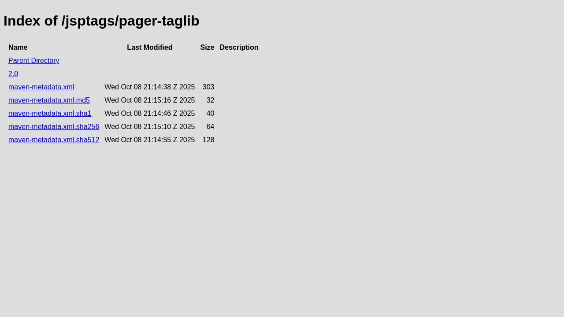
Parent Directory (33, 60)
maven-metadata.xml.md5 (49, 100)
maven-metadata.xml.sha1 (50, 113)
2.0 (13, 73)
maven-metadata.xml (41, 87)
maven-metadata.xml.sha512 (53, 140)
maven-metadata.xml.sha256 (53, 126)
